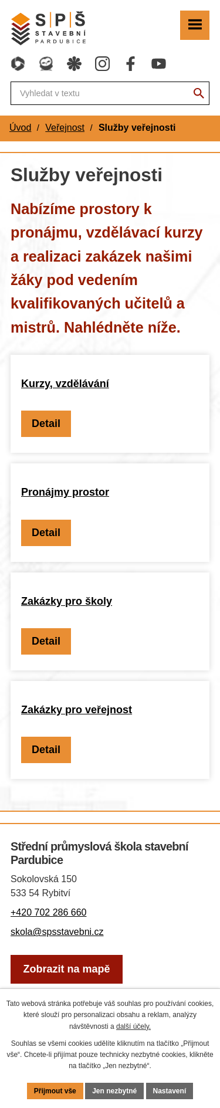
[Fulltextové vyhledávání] (110, 93)
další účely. (133, 1026)
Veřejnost (64, 128)
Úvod (20, 128)
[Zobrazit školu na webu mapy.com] (67, 969)
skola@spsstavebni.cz (57, 932)
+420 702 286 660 (48, 912)
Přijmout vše (55, 1091)
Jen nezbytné (114, 1091)
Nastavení (170, 1091)
